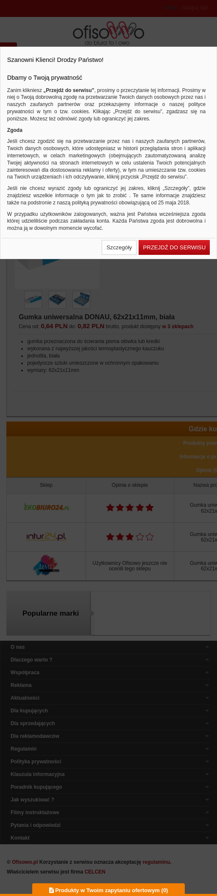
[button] (119, 247)
